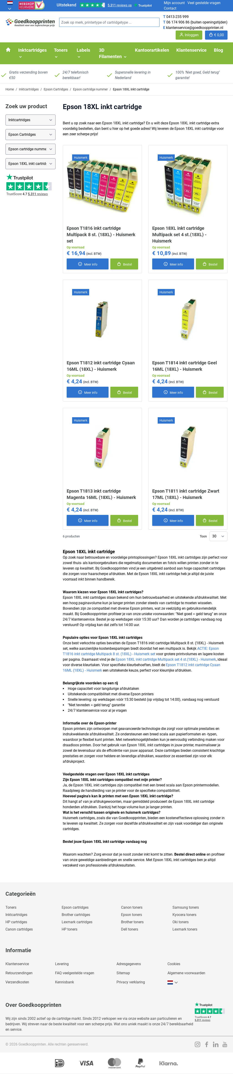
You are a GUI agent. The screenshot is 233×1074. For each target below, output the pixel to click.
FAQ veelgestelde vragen (74, 973)
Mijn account (174, 3)
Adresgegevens (128, 964)
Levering (62, 964)
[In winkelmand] (124, 263)
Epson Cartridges (56, 89)
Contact (170, 8)
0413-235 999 (177, 17)
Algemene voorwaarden (186, 973)
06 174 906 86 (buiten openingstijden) (197, 22)
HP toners (69, 929)
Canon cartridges (19, 929)
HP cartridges (16, 922)
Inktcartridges (29, 89)
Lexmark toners (184, 929)
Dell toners (129, 929)
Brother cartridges (76, 915)
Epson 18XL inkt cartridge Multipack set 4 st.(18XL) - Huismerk (179, 234)
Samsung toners (185, 907)
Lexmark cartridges (77, 922)
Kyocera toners (184, 915)
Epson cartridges (75, 907)
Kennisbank (64, 982)
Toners (10, 907)
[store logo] (30, 22)
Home (9, 89)
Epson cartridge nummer (90, 89)
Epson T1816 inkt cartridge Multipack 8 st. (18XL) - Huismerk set (101, 234)
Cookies (173, 964)
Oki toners (180, 922)
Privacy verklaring (130, 982)
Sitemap (123, 973)
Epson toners (131, 915)
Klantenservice (17, 964)
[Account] (189, 35)
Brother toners (132, 922)
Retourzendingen (19, 973)
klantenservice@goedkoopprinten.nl (194, 28)
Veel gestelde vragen (203, 3)
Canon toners (131, 907)
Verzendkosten (17, 982)
